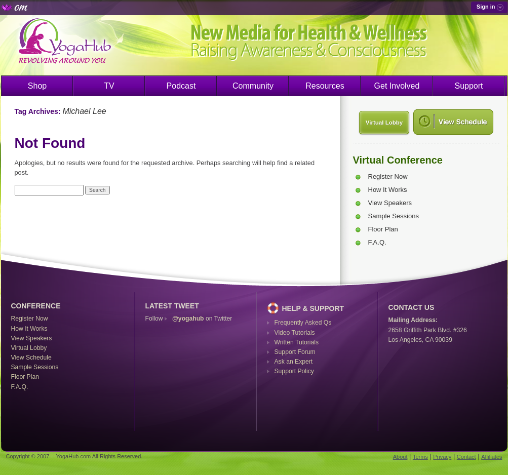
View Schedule (31, 357)
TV (109, 86)
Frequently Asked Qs (303, 322)
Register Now (388, 176)
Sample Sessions (393, 216)
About (400, 457)
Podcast (181, 86)
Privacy (442, 457)
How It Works (387, 189)
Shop (37, 86)
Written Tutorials (297, 342)
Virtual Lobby (384, 123)
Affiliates (491, 457)
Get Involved (397, 86)
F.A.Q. (377, 242)
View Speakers (390, 203)
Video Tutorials (295, 332)
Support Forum (295, 351)
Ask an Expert (294, 361)
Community (252, 86)
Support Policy (294, 371)
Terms (420, 457)
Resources (324, 86)
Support (468, 86)
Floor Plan (383, 229)
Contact (466, 457)
